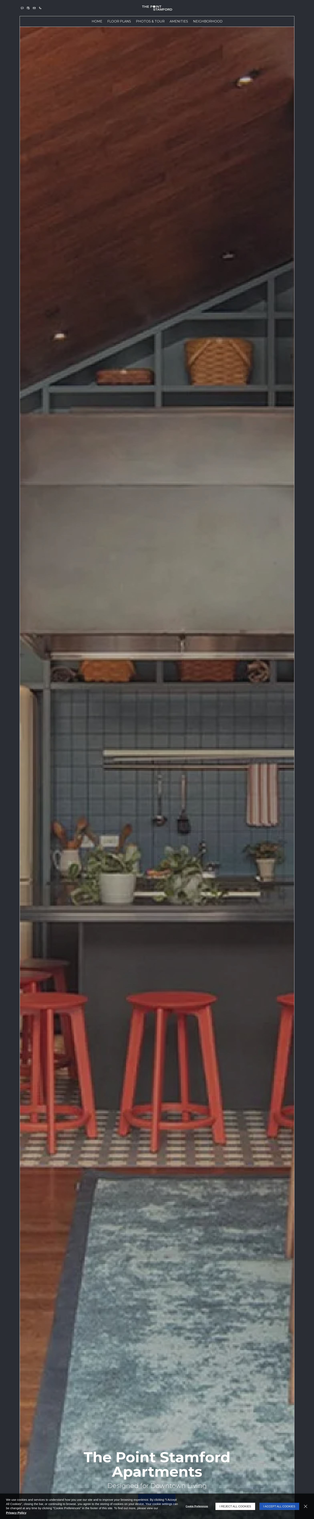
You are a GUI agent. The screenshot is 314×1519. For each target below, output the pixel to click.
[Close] (305, 1506)
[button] (22, 8)
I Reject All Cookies (235, 1506)
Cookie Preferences (197, 1506)
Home (97, 21)
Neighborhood (207, 21)
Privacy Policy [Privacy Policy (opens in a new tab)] (16, 1512)
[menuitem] (97, 21)
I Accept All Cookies (279, 1506)
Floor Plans (119, 21)
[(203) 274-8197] (40, 8)
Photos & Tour (150, 21)
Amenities (179, 21)
